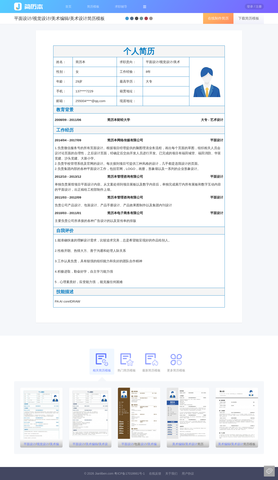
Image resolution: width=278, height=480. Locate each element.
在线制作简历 (218, 18)
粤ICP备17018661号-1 (129, 473)
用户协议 (188, 473)
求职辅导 (121, 6)
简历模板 (93, 6)
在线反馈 (155, 473)
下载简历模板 (248, 18)
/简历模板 (236, 444)
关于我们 (171, 473)
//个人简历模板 (90, 444)
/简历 (188, 444)
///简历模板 (41, 444)
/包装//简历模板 (139, 444)
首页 (68, 6)
